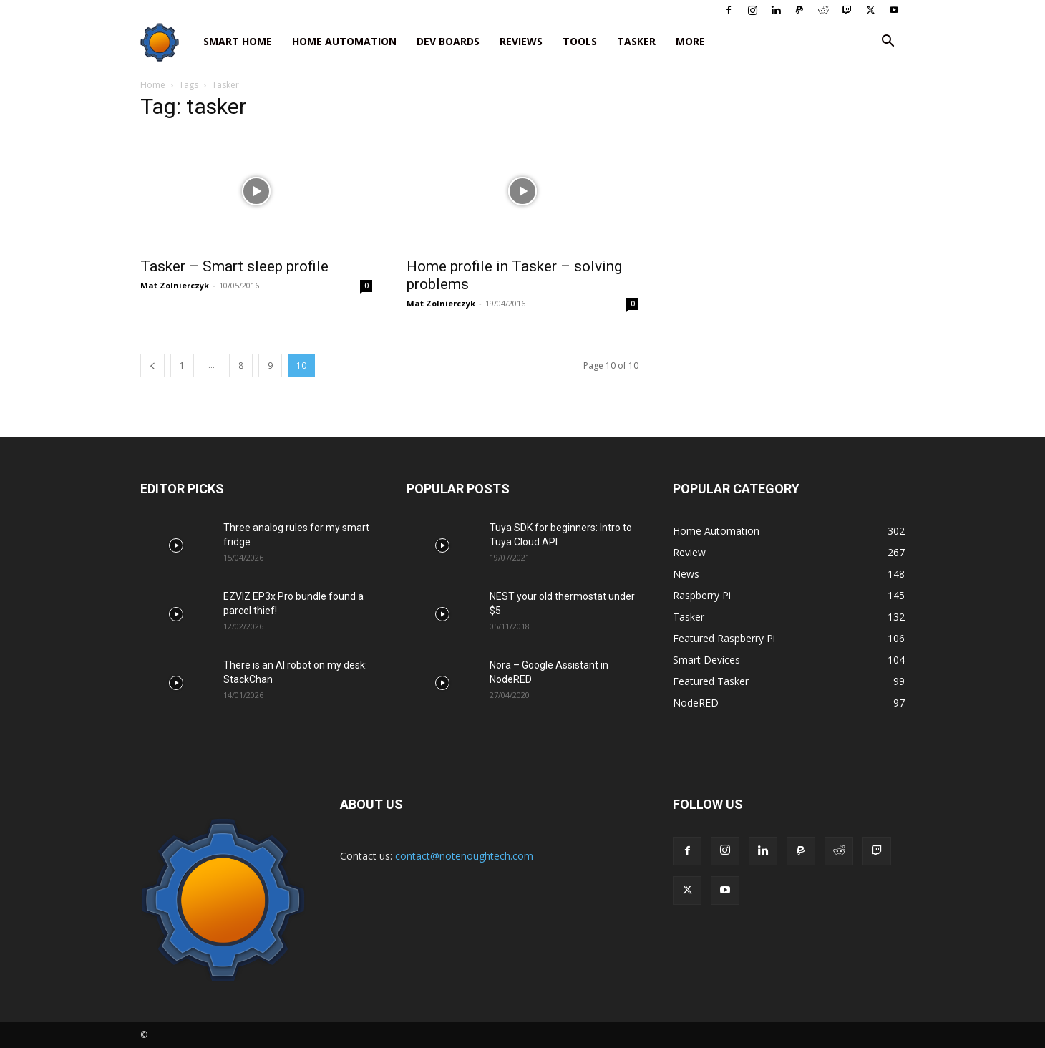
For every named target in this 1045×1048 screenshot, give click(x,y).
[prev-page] (152, 365)
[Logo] (166, 42)
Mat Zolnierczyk (174, 285)
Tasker (636, 41)
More (690, 41)
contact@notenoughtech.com (464, 856)
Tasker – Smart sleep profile (234, 266)
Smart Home (237, 41)
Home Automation (344, 41)
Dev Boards (448, 41)
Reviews (521, 41)
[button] (887, 42)
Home (152, 85)
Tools (580, 41)
